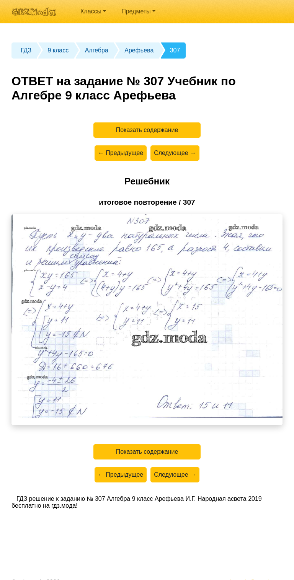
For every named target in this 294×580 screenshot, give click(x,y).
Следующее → (175, 153)
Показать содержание (147, 130)
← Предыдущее (120, 153)
